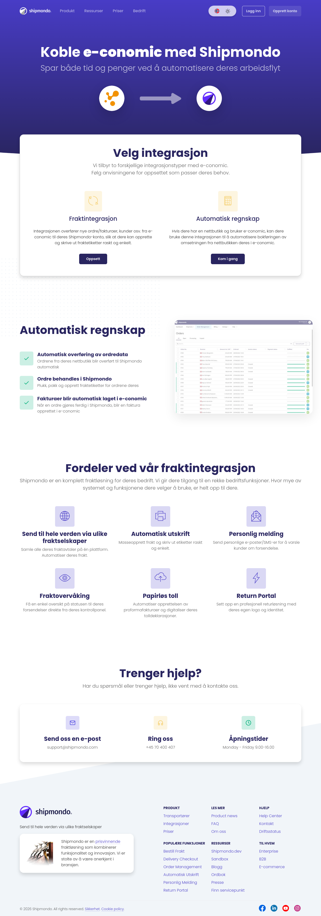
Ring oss (160, 739)
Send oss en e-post (72, 739)
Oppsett (93, 258)
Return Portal (175, 890)
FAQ (215, 823)
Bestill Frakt (174, 851)
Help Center (270, 816)
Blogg (216, 867)
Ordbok (218, 874)
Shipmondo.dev (226, 851)
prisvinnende (107, 841)
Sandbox (219, 859)
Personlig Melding (180, 882)
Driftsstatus (270, 831)
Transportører (176, 816)
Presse (217, 882)
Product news (224, 816)
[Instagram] (297, 908)
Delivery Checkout (180, 859)
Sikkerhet (92, 908)
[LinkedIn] (274, 908)
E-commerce (272, 867)
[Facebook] (262, 908)
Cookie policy (112, 908)
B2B (262, 859)
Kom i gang (228, 258)
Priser (118, 11)
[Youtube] (286, 908)
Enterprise (268, 851)
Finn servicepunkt (228, 890)
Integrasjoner (176, 823)
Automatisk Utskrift (181, 874)
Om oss (218, 831)
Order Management (182, 867)
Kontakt (266, 823)
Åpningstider (248, 739)
